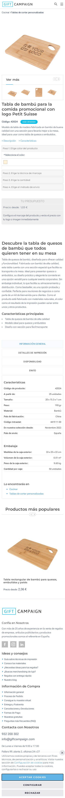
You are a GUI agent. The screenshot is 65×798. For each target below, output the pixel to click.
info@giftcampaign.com (18, 739)
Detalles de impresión (32, 353)
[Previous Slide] (55, 79)
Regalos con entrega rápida (17, 675)
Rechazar (32, 792)
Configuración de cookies (28, 762)
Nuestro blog (10, 680)
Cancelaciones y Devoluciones (19, 708)
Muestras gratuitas (13, 716)
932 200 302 (10, 734)
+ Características (27, 140)
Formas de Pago (12, 712)
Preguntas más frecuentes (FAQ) (20, 721)
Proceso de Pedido (13, 696)
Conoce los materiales (15, 663)
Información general (14, 692)
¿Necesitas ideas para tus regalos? (21, 667)
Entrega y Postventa (14, 704)
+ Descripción (9, 140)
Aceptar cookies (32, 777)
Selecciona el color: (14, 155)
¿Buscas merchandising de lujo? (20, 671)
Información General (32, 344)
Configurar (32, 785)
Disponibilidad (32, 361)
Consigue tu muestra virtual (17, 700)
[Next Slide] (58, 79)
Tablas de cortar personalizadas (27, 12)
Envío (32, 370)
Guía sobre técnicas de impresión (20, 659)
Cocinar (5, 12)
